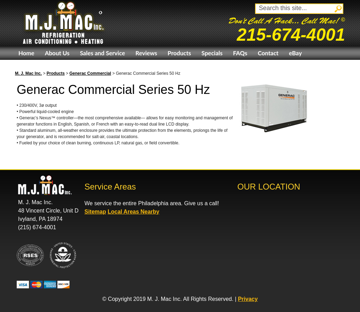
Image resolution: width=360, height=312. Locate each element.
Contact (268, 53)
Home (26, 53)
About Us (57, 53)
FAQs (240, 53)
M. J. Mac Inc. (28, 73)
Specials (212, 53)
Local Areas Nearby (133, 212)
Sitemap (95, 212)
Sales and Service (102, 53)
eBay (295, 53)
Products (179, 53)
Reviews (146, 53)
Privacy (248, 299)
